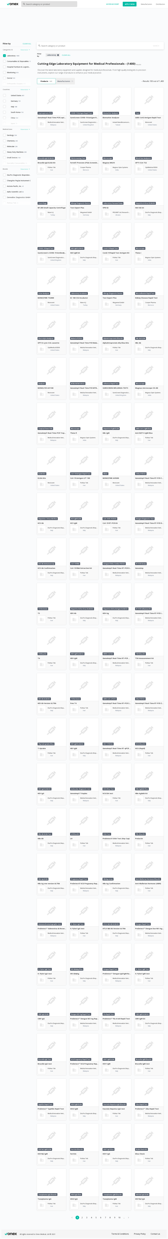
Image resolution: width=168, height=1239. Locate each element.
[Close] (58, 55)
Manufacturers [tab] (65, 81)
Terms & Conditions (120, 1234)
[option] (16, 55)
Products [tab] (46, 81)
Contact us (155, 1234)
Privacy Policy (140, 1234)
